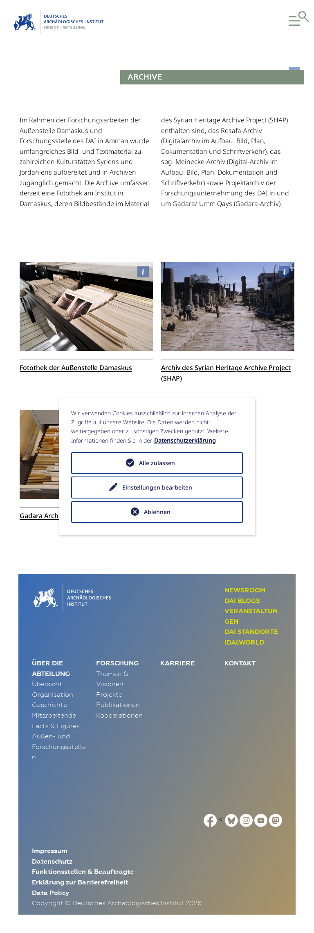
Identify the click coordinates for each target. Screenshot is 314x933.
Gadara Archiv (41, 515)
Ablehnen (157, 512)
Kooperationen (119, 715)
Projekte (109, 694)
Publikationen (118, 704)
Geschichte (49, 704)
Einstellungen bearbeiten (157, 487)
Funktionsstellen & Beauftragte (83, 871)
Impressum (49, 851)
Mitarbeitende (54, 715)
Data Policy (50, 893)
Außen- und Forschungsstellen (59, 746)
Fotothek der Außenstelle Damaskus (76, 367)
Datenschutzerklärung (185, 440)
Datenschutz (52, 861)
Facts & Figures (56, 725)
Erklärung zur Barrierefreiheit (80, 882)
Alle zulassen (157, 463)
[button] (287, 22)
